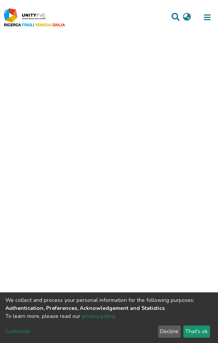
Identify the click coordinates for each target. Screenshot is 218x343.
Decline (169, 331)
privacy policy (98, 316)
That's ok (196, 331)
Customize (17, 331)
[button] (187, 17)
